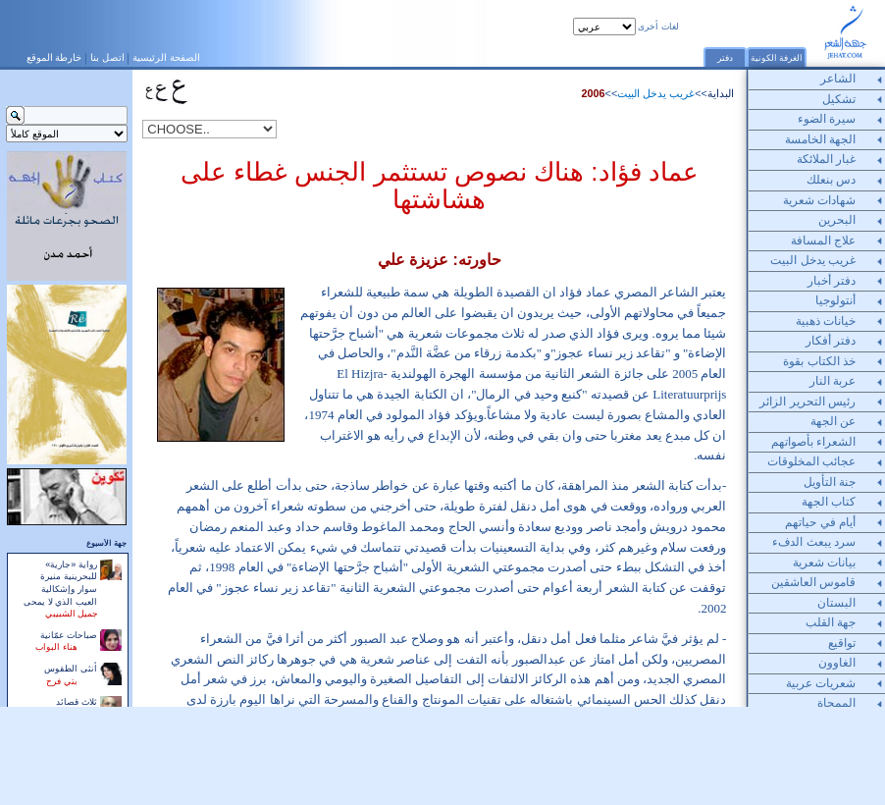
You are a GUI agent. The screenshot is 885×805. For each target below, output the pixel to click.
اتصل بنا (107, 57)
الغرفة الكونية (777, 58)
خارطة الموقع (54, 57)
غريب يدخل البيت (656, 93)
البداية (720, 93)
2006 (593, 93)
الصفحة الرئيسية (166, 57)
